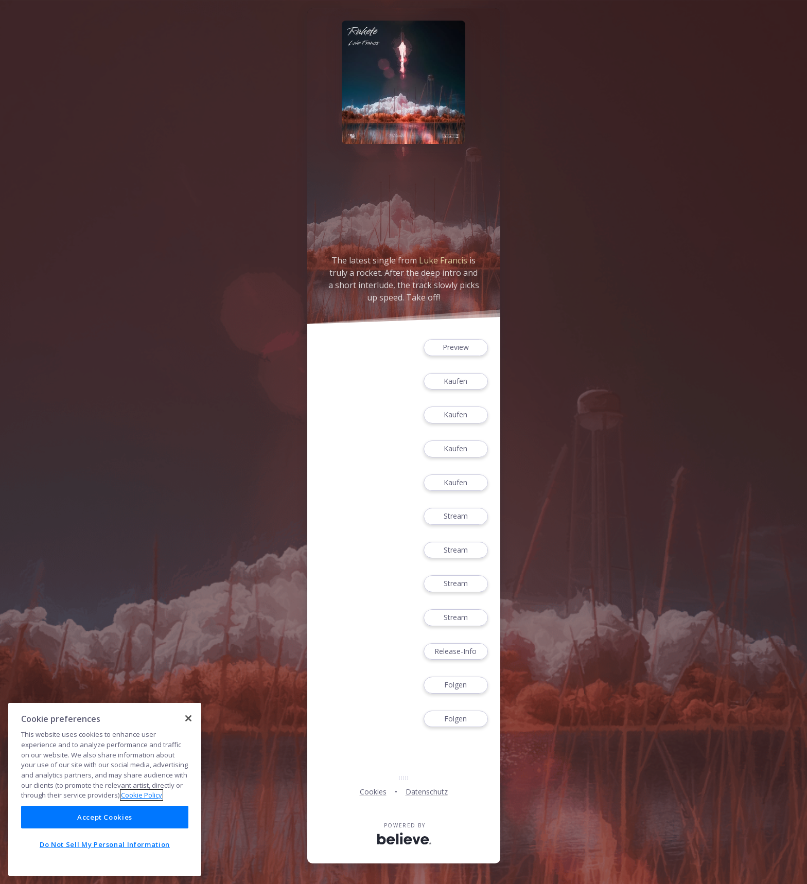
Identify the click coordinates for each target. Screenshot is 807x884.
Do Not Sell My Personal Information (105, 844)
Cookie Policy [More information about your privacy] (141, 795)
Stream (455, 516)
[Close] (188, 718)
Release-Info (455, 652)
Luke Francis (443, 260)
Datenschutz (427, 792)
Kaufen (455, 382)
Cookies (373, 792)
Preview (455, 348)
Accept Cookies (104, 817)
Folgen (455, 685)
